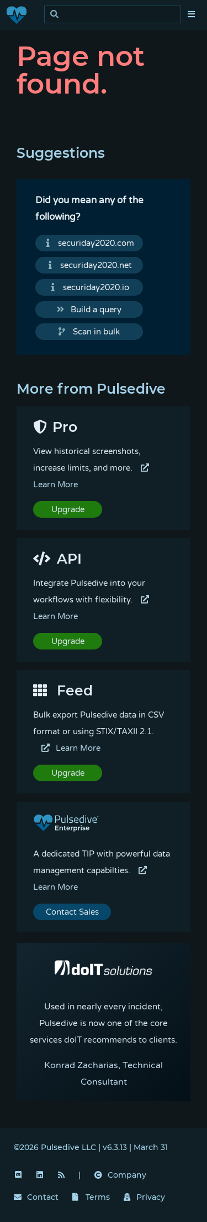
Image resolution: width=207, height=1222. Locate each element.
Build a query (89, 309)
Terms (91, 1197)
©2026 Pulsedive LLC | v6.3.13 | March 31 (91, 1147)
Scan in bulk (89, 332)
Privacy (145, 1197)
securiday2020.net (89, 265)
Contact (36, 1197)
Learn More (70, 748)
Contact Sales (72, 912)
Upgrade (67, 509)
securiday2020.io (89, 287)
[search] (115, 15)
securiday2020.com (89, 243)
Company (120, 1175)
